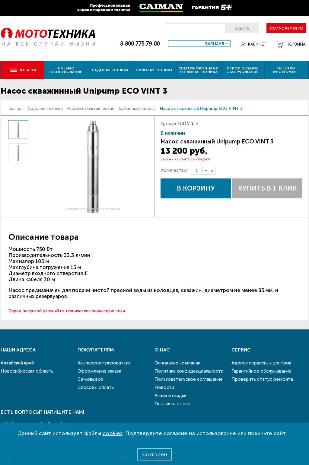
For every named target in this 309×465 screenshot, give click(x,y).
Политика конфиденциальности (188, 371)
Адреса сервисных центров (261, 363)
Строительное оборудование (242, 70)
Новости (164, 387)
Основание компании (177, 363)
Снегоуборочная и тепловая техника (198, 70)
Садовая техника (110, 70)
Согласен (154, 454)
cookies (113, 433)
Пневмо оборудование (66, 70)
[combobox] (199, 43)
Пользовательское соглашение (188, 379)
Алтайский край (17, 363)
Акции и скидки (170, 395)
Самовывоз (90, 379)
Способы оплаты (96, 387)
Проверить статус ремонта (262, 379)
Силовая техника (154, 70)
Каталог (23, 70)
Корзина (291, 44)
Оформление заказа (99, 371)
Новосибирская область (27, 371)
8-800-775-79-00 (140, 43)
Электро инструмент (286, 70)
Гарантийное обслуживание (261, 371)
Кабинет (253, 44)
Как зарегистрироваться (104, 363)
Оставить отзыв (172, 403)
